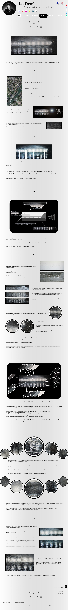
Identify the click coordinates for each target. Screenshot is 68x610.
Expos (51, 15)
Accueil (26, 15)
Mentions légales (20, 602)
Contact (59, 15)
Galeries (35, 15)
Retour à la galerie (60, 593)
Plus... (43, 15)
